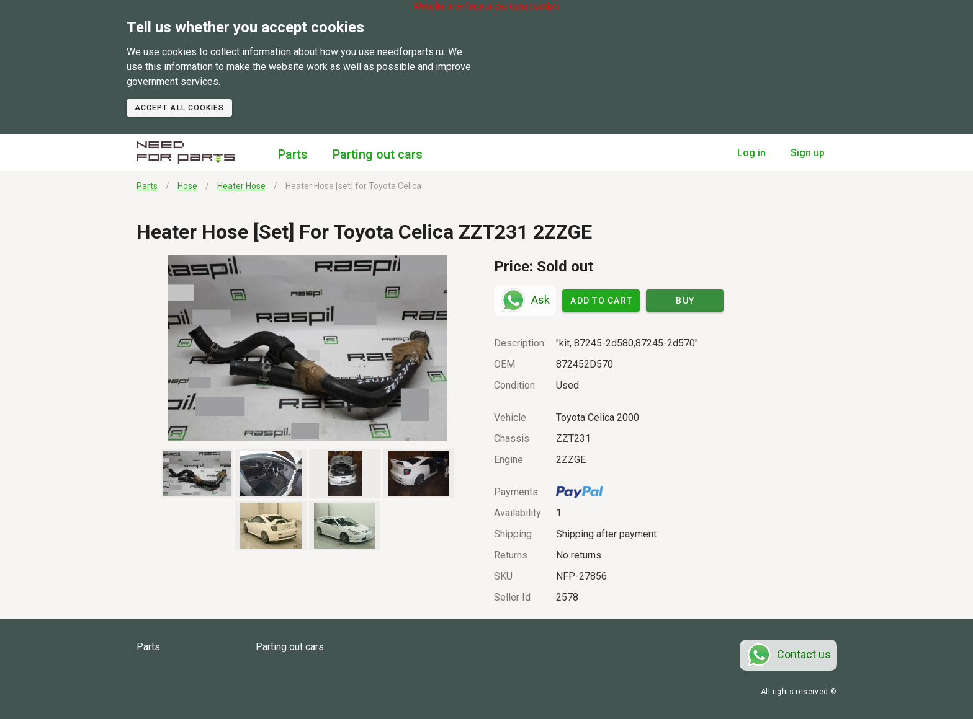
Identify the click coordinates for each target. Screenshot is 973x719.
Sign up (808, 153)
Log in (751, 153)
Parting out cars (378, 154)
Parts (293, 154)
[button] (308, 348)
